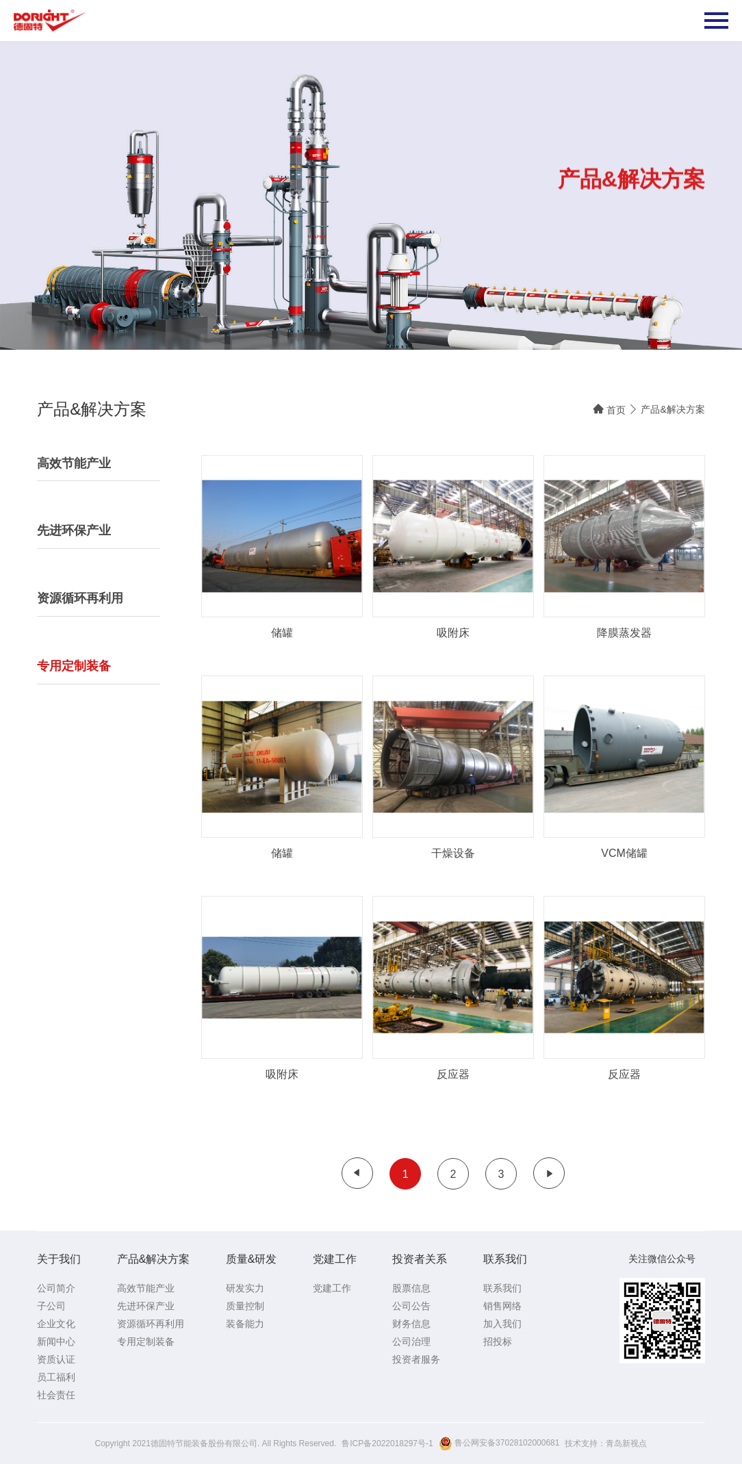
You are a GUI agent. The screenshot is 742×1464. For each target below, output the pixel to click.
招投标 (497, 1341)
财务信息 (411, 1323)
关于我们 (59, 1259)
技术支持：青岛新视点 (606, 1443)
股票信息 (411, 1288)
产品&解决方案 (672, 409)
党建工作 (335, 1259)
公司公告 (411, 1305)
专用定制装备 (146, 1341)
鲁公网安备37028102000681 (499, 1443)
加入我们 (502, 1323)
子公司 (51, 1305)
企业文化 (56, 1323)
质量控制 (245, 1305)
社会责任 (56, 1394)
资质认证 (56, 1359)
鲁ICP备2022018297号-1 (387, 1443)
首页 (609, 408)
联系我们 (505, 1259)
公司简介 (56, 1288)
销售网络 (502, 1305)
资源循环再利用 (150, 1323)
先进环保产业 (146, 1305)
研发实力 (245, 1288)
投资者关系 (419, 1259)
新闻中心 (56, 1341)
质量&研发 (251, 1259)
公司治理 (411, 1341)
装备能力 (245, 1323)
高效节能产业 (146, 1288)
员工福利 (56, 1377)
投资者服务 (416, 1359)
